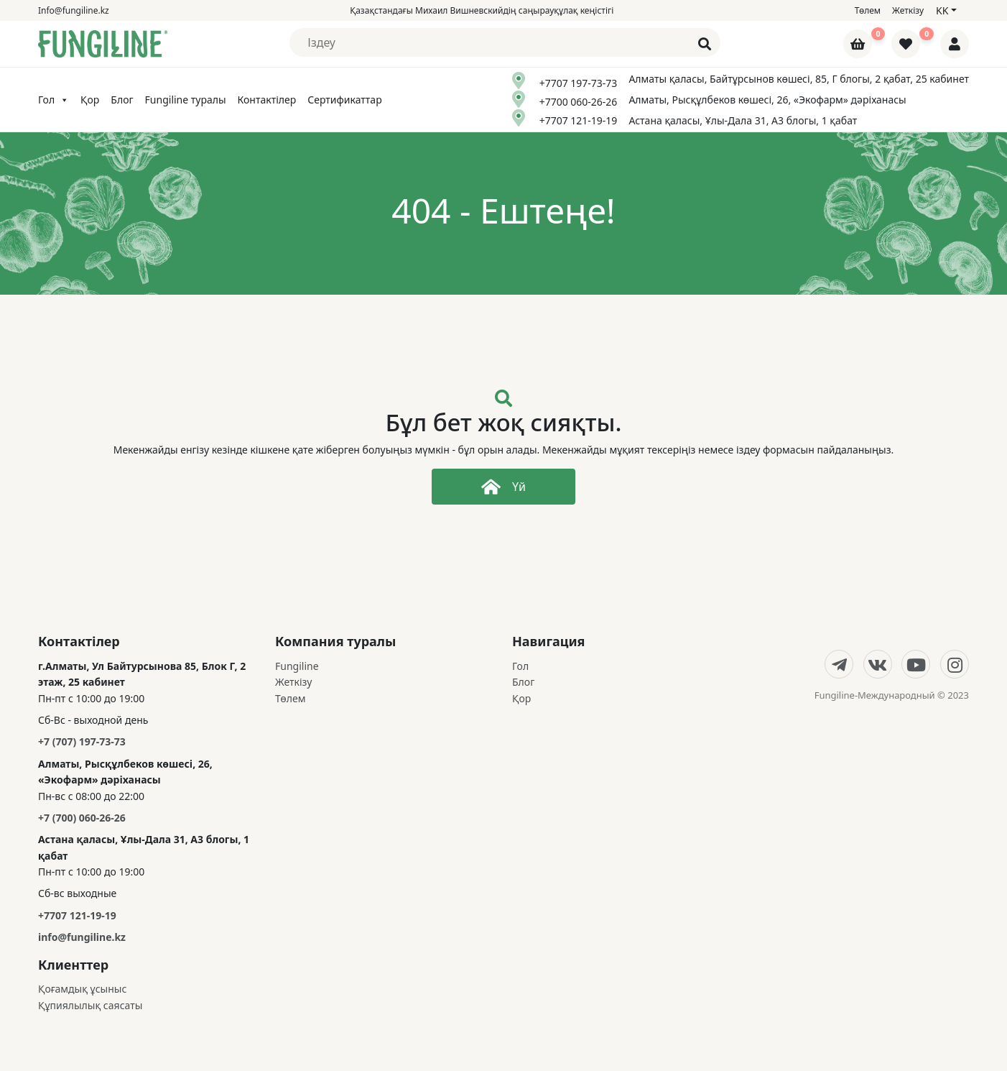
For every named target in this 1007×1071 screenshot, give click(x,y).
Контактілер (267, 99)
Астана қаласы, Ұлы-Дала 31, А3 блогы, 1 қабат (742, 120)
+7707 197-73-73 (578, 83)
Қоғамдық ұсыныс (82, 989)
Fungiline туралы (185, 99)
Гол (53, 99)
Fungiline (297, 666)
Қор (89, 99)
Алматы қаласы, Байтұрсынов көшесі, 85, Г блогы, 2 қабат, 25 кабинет (798, 79)
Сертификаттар (344, 99)
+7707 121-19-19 (578, 120)
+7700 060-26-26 (578, 102)
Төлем (868, 10)
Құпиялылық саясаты (90, 1005)
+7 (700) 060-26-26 (82, 817)
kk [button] (942, 10)
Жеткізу (908, 10)
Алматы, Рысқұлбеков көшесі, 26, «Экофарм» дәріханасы (767, 99)
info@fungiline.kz (82, 937)
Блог (122, 99)
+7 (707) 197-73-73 (82, 741)
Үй (503, 486)
